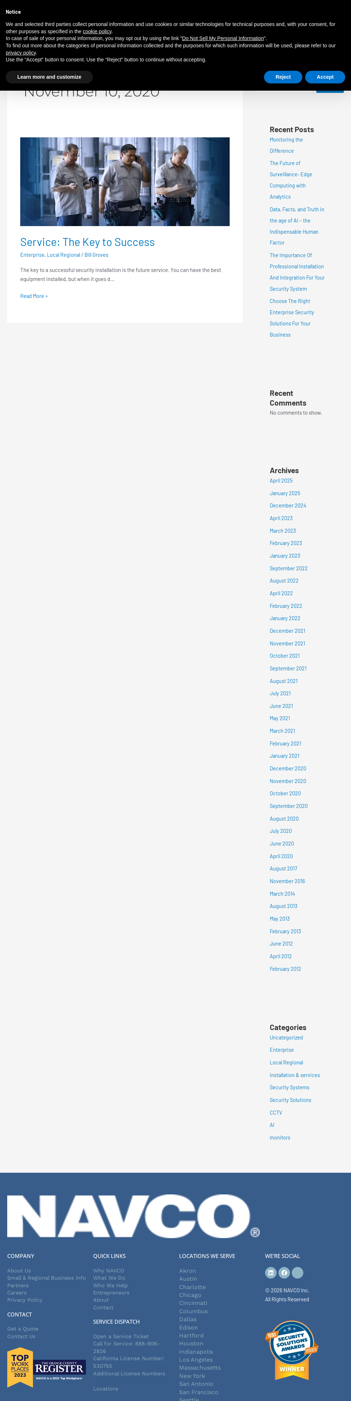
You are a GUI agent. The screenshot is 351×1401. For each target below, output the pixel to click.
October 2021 (285, 645)
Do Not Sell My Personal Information (223, 38)
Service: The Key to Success (89, 241)
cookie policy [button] (97, 31)
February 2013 (286, 914)
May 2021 (280, 706)
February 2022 (286, 596)
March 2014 (283, 877)
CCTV (276, 1092)
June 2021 (281, 694)
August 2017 (283, 852)
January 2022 (286, 609)
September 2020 (289, 791)
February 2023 (286, 535)
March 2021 (283, 718)
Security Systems (290, 1067)
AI (272, 1104)
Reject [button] (283, 77)
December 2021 (287, 621)
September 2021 (288, 657)
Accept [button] (325, 77)
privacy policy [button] (21, 53)
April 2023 (281, 511)
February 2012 (286, 950)
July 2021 (280, 682)
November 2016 (287, 865)
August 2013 (284, 889)
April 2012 (281, 938)
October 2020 (285, 779)
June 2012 (281, 925)
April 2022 (281, 584)
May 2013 (280, 901)
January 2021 (285, 743)
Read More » (34, 295)
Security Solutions (291, 1079)
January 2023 (286, 548)
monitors (280, 1116)
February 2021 (286, 730)
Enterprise (32, 254)
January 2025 (286, 487)
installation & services (295, 1055)
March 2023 (283, 523)
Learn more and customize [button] (49, 77)
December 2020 (288, 755)
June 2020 (282, 828)
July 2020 (281, 816)
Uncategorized (287, 1018)
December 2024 (288, 499)
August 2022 (284, 572)
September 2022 (289, 560)
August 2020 (284, 804)
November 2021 (287, 633)
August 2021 (284, 670)
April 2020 (281, 840)
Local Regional (64, 254)
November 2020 (288, 767)
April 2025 (281, 475)
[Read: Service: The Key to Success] (125, 181)
